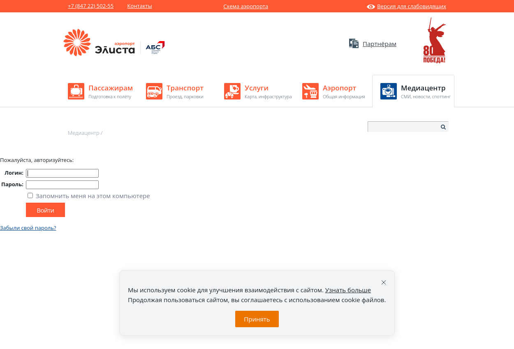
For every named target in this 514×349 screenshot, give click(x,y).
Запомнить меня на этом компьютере (92, 196)
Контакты (139, 5)
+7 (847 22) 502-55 (90, 5)
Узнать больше (348, 290)
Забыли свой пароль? (28, 227)
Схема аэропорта (245, 6)
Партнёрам (372, 43)
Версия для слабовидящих (406, 6)
